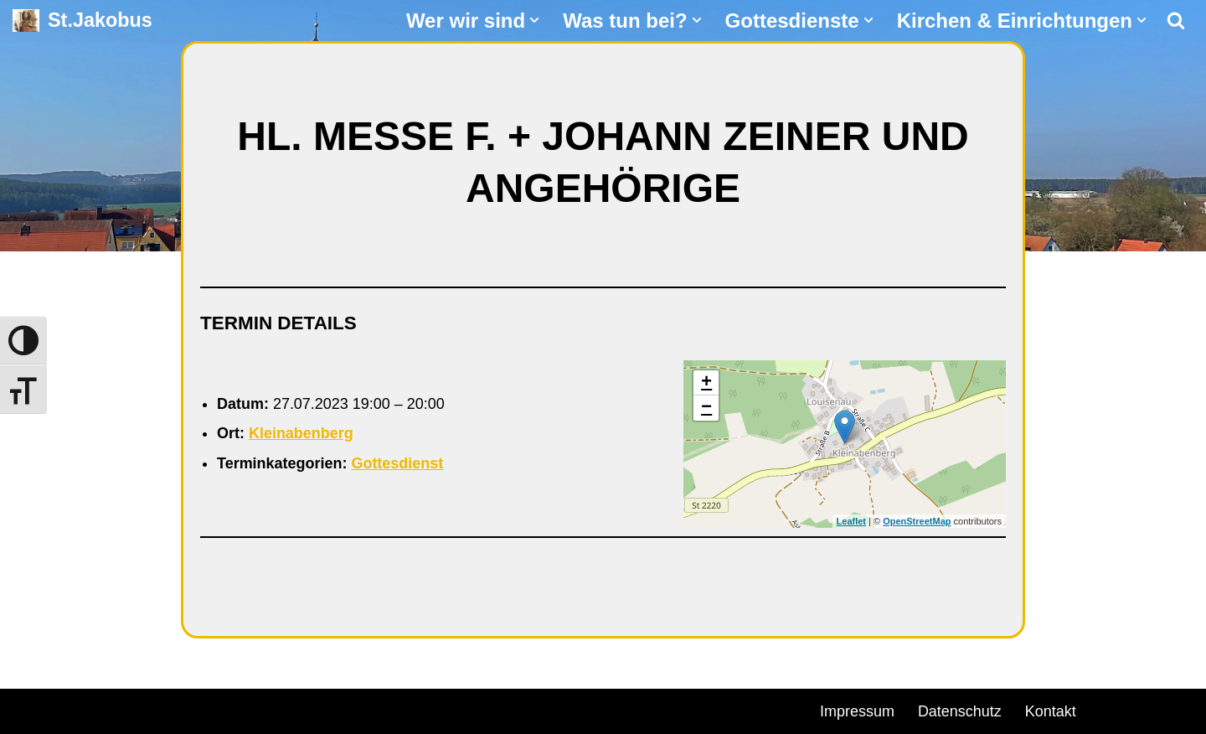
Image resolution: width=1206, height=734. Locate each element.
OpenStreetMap (917, 521)
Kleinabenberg (301, 433)
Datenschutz (960, 711)
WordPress (203, 708)
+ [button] (706, 382)
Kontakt (1050, 711)
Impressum (857, 711)
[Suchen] (1176, 20)
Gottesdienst (398, 463)
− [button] (706, 408)
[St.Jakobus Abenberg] (82, 20)
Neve (30, 708)
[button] (534, 20)
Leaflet (851, 521)
